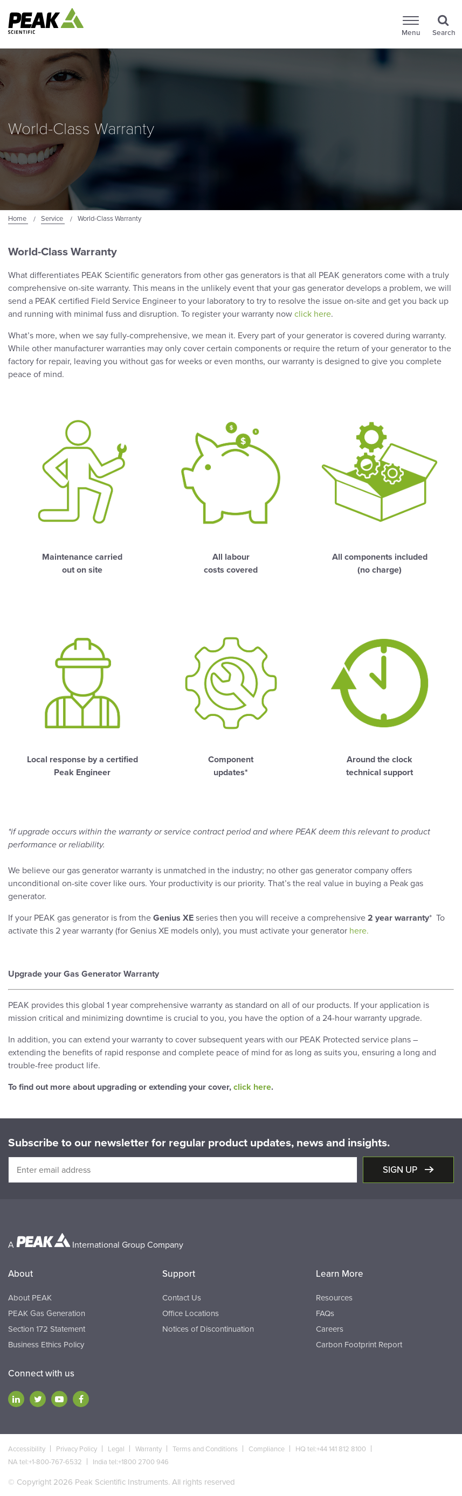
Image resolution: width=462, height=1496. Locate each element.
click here (312, 314)
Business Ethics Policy (46, 1344)
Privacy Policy (76, 1449)
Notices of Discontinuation (208, 1329)
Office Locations (190, 1313)
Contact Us (181, 1298)
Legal (116, 1449)
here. (359, 931)
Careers (329, 1329)
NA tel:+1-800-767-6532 (45, 1462)
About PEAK (30, 1298)
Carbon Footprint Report (359, 1344)
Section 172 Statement (46, 1329)
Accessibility (26, 1449)
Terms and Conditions (205, 1449)
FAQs (325, 1313)
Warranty (148, 1449)
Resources (334, 1298)
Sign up (401, 1169)
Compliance (267, 1449)
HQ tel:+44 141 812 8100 (330, 1449)
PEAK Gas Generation (46, 1313)
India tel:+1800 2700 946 (131, 1462)
